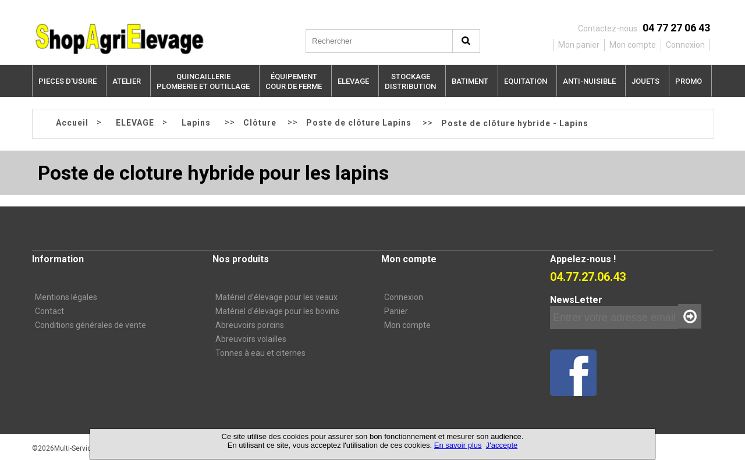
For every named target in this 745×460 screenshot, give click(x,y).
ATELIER (126, 81)
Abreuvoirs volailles (250, 339)
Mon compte (407, 325)
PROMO (688, 81)
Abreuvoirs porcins (249, 325)
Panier (396, 311)
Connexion (403, 297)
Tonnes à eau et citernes (260, 353)
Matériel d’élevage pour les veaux (276, 297)
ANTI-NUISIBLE (589, 81)
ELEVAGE (353, 81)
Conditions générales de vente (90, 325)
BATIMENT (470, 81)
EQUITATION (525, 81)
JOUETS (645, 81)
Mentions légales (66, 297)
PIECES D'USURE (67, 81)
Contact (49, 311)
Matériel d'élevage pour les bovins (277, 311)
